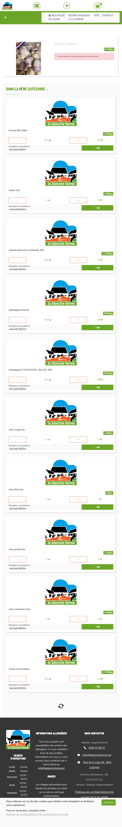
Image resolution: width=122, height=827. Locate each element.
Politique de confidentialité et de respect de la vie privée (94, 794)
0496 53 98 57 (94, 747)
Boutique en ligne (56, 17)
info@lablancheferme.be (51, 768)
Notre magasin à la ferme (78, 17)
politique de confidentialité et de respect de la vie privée (37, 814)
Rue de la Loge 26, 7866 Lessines (94, 765)
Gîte (96, 15)
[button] (4, 18)
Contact (107, 15)
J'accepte (109, 802)
